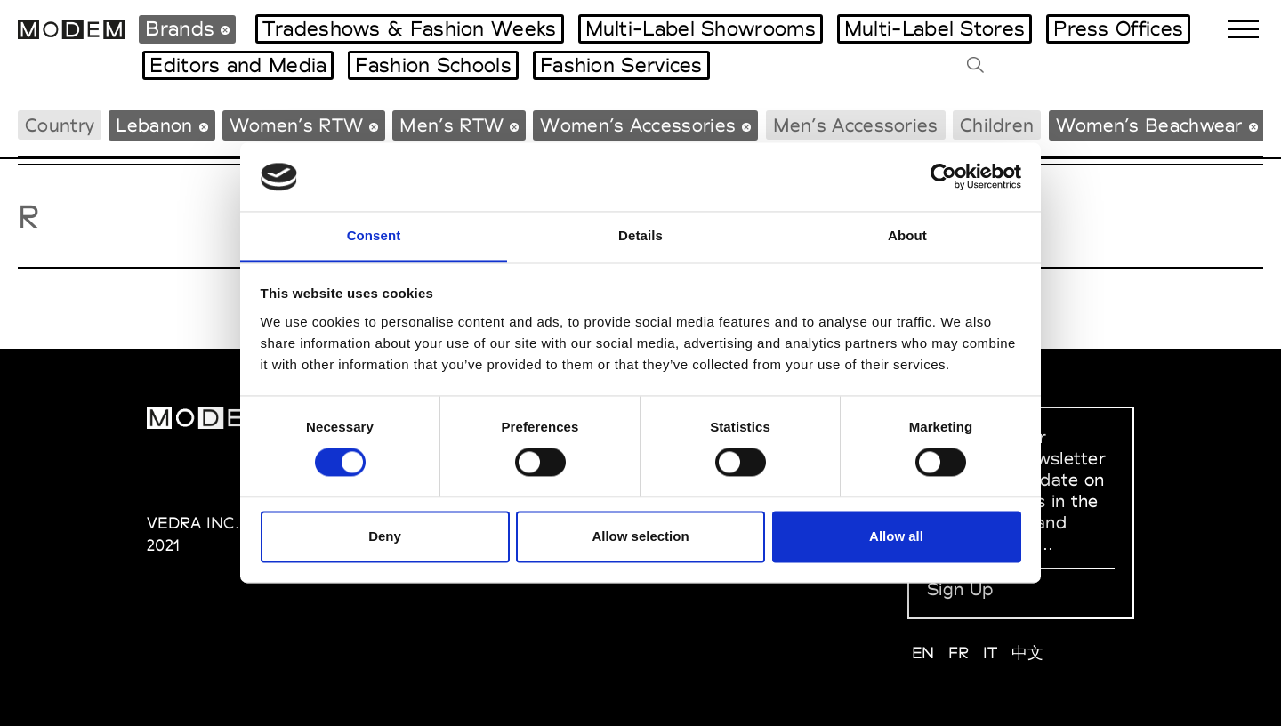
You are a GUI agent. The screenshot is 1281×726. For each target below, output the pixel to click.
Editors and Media (237, 65)
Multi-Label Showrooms (700, 28)
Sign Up (960, 589)
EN (923, 652)
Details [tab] (640, 235)
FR (959, 652)
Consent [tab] (374, 235)
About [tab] (907, 235)
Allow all (896, 536)
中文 (1027, 652)
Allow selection (640, 536)
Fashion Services (621, 65)
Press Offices (1118, 28)
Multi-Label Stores (934, 28)
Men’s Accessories (856, 125)
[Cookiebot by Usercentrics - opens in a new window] (943, 177)
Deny (384, 536)
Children (997, 125)
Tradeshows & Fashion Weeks (409, 28)
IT (990, 652)
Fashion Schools (433, 65)
